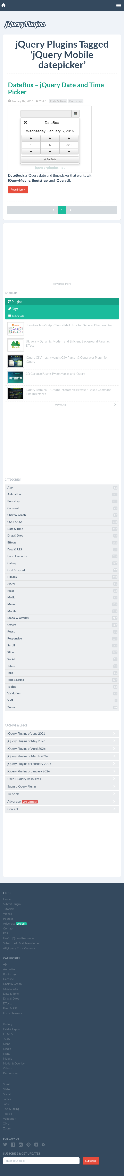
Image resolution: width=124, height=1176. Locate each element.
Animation (62, 494)
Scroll (62, 645)
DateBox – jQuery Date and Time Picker (56, 88)
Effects (62, 542)
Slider (62, 652)
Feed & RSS (62, 549)
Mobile (62, 611)
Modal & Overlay (62, 618)
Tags (13, 309)
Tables (62, 666)
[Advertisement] (62, 253)
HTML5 (62, 577)
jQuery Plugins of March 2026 (62, 756)
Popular (8, 918)
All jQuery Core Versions (19, 948)
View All (86, 405)
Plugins (15, 301)
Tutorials (16, 316)
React (62, 632)
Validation (62, 693)
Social (62, 659)
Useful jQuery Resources (62, 779)
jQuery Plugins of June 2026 (62, 733)
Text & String (62, 680)
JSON (62, 584)
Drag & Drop (62, 536)
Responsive (62, 638)
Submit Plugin (12, 904)
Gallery (62, 563)
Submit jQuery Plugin (62, 786)
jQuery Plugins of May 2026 (62, 741)
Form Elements (62, 556)
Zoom (62, 707)
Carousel (62, 508)
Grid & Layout (62, 570)
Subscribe (91, 1160)
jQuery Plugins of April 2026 (62, 748)
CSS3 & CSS (62, 522)
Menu (62, 604)
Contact (62, 809)
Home (7, 899)
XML (62, 700)
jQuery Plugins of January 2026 (62, 771)
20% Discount (29, 802)
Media (62, 597)
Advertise (62, 801)
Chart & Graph (62, 515)
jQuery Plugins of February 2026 (62, 763)
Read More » (18, 189)
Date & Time (58, 101)
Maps (62, 591)
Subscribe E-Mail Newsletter (21, 943)
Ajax (62, 488)
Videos (7, 913)
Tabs (62, 673)
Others (62, 625)
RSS (5, 933)
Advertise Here (62, 283)
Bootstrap (75, 101)
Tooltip (62, 687)
